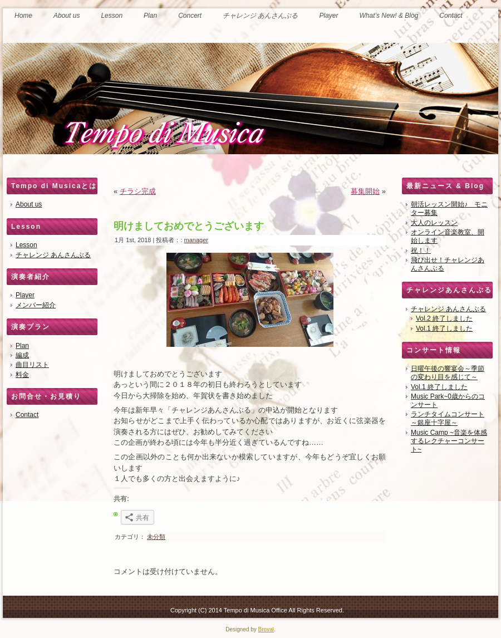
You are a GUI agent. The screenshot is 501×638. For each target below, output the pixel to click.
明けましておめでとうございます (189, 226)
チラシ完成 (138, 191)
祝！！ (421, 250)
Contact (27, 415)
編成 (22, 355)
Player (25, 295)
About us (29, 204)
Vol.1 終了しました (444, 328)
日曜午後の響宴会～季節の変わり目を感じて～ (447, 373)
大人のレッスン (434, 223)
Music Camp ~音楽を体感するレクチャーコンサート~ (449, 441)
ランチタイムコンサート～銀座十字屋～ (447, 418)
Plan (22, 346)
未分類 (156, 536)
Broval (266, 629)
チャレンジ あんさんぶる (53, 255)
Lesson (26, 245)
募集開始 (365, 191)
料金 (22, 375)
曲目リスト (32, 365)
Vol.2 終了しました (444, 318)
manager (196, 240)
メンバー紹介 (36, 305)
